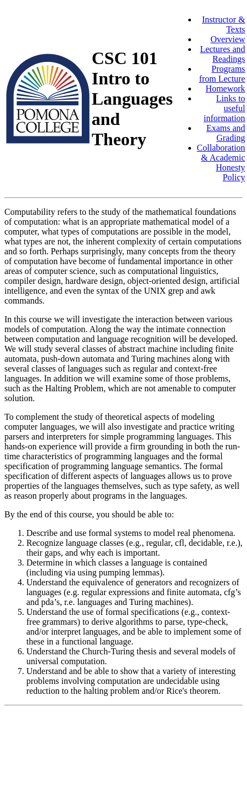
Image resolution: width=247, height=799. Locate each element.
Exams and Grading (225, 132)
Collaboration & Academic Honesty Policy (221, 162)
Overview (227, 39)
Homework (225, 88)
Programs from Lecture (222, 73)
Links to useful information (224, 108)
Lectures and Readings (222, 54)
